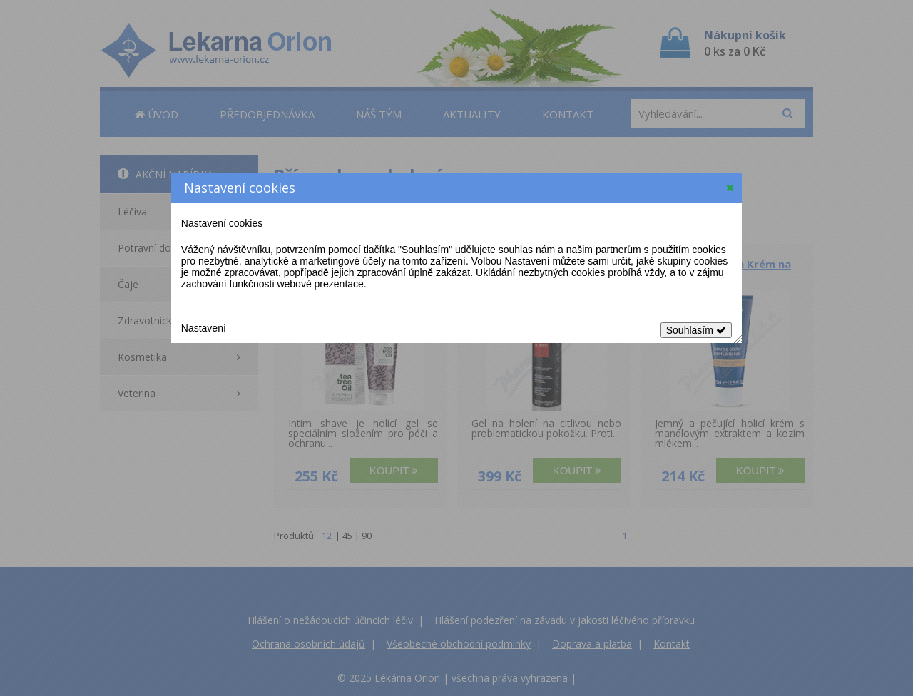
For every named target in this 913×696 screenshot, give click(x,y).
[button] (730, 187)
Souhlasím (696, 330)
